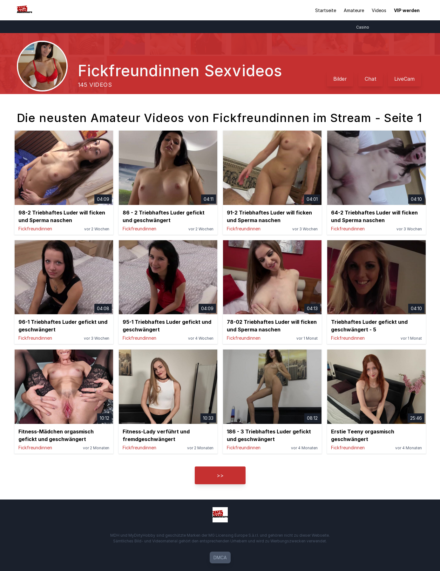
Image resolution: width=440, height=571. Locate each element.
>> (220, 475)
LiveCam (404, 79)
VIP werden (407, 10)
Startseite (325, 10)
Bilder (340, 79)
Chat (370, 79)
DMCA (220, 557)
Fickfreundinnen (35, 228)
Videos (379, 10)
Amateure (354, 10)
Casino (365, 27)
